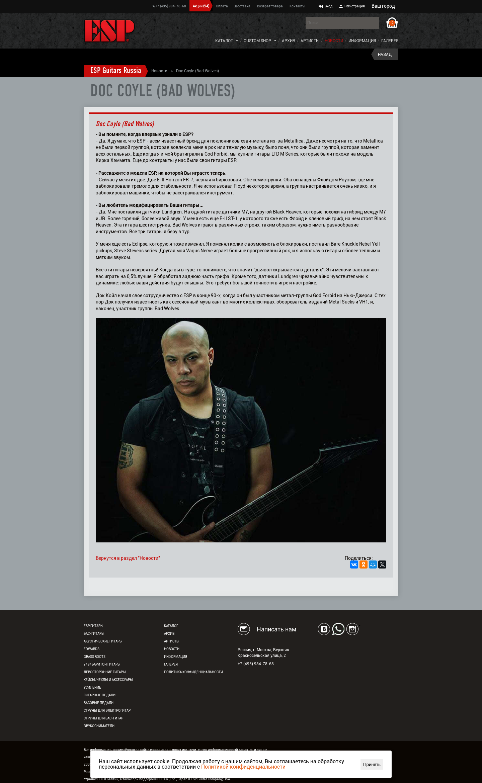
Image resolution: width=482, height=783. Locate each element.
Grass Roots (94, 657)
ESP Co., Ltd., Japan (172, 779)
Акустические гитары (103, 641)
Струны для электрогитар (107, 710)
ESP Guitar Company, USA (210, 779)
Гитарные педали (99, 695)
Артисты (310, 40)
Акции (201, 6)
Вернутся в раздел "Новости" (128, 558)
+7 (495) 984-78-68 (169, 6)
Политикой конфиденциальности (243, 767)
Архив (288, 40)
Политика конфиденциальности (193, 672)
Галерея (389, 40)
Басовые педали (98, 703)
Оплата (222, 6)
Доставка (242, 6)
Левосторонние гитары (105, 672)
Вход (328, 6)
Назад (385, 54)
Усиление (92, 687)
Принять (372, 764)
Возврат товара (270, 6)
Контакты (297, 6)
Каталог (224, 40)
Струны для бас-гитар (103, 718)
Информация (362, 40)
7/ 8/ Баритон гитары (102, 664)
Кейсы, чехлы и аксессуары (108, 680)
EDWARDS (91, 649)
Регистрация (354, 6)
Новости (334, 40)
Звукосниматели (99, 726)
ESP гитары (93, 626)
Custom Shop (257, 40)
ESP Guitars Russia (115, 71)
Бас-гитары (94, 633)
